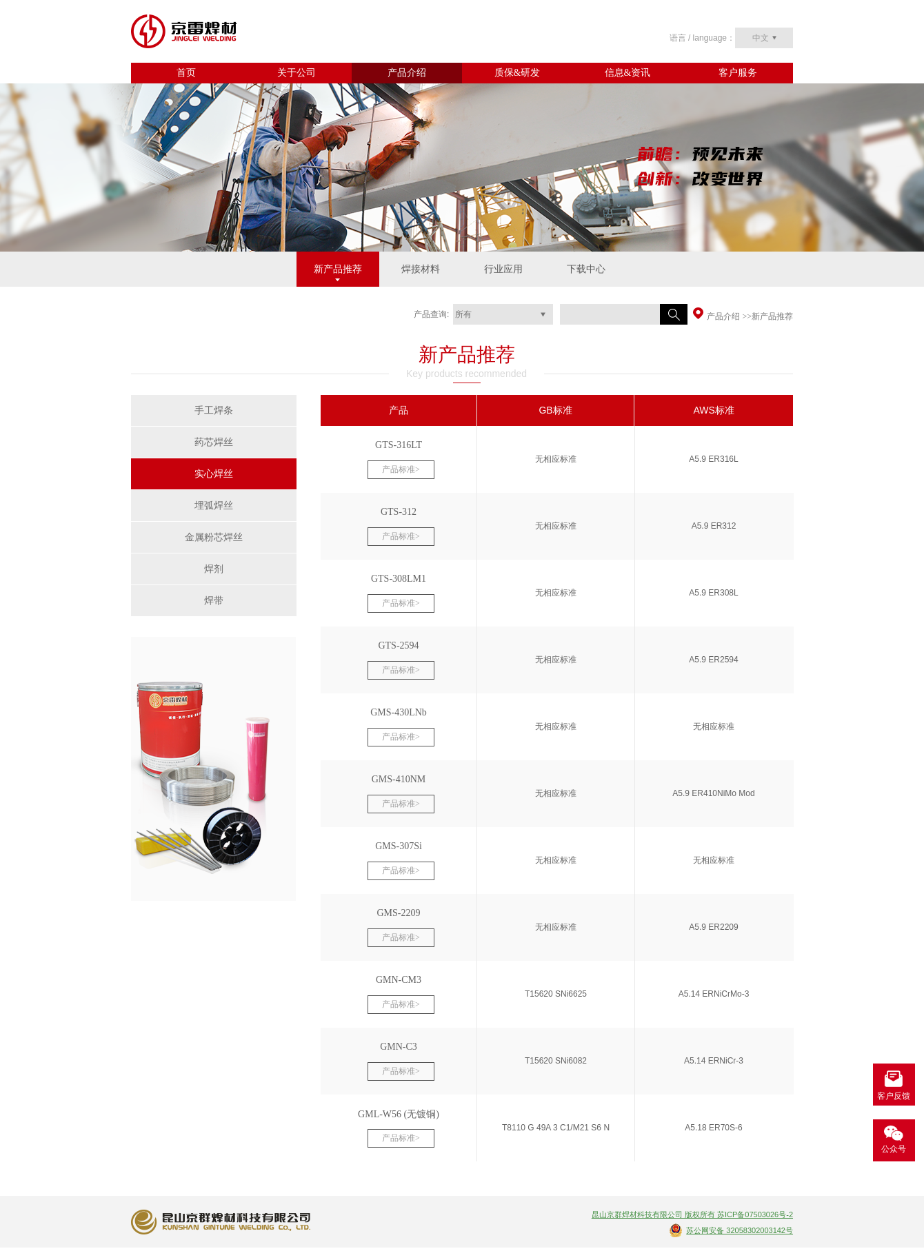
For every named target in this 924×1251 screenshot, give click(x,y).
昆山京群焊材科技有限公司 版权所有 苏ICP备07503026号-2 (692, 1214)
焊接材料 (420, 269)
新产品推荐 (338, 269)
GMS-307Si (398, 846)
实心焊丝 (213, 474)
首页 (186, 73)
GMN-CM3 (398, 980)
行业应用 (503, 269)
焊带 (213, 601)
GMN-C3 (398, 1046)
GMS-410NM (399, 779)
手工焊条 (213, 410)
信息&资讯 (628, 73)
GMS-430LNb (398, 712)
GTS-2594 (398, 645)
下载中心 (586, 269)
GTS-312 (398, 512)
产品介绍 (407, 73)
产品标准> (401, 469)
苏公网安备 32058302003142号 (739, 1230)
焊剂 (213, 569)
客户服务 (738, 73)
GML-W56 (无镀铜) (398, 1114)
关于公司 (296, 73)
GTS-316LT (398, 445)
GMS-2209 (398, 913)
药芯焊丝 (213, 442)
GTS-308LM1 (398, 578)
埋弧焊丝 (213, 505)
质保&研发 (517, 73)
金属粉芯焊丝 (214, 537)
